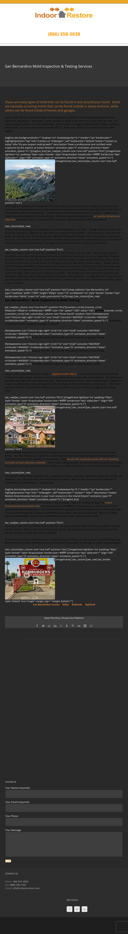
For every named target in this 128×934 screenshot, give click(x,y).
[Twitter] (77, 909)
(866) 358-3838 (64, 34)
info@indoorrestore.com (26, 888)
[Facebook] (69, 909)
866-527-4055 (20, 881)
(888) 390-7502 (18, 884)
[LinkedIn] (84, 909)
